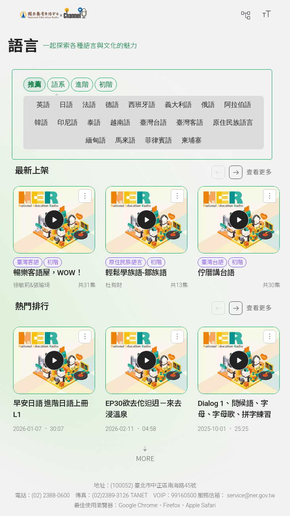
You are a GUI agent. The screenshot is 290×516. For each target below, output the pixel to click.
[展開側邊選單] (14, 14)
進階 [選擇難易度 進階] (82, 84)
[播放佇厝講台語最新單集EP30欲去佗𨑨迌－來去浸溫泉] (239, 220)
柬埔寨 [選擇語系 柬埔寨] (191, 140)
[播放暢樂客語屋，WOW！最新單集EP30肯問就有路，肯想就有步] (54, 220)
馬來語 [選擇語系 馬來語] (125, 140)
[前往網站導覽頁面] (245, 14)
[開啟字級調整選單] (266, 14)
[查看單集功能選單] (85, 336)
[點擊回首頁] (53, 14)
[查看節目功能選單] (85, 195)
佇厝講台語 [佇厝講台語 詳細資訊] (216, 272)
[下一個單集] (235, 308)
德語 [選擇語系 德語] (112, 105)
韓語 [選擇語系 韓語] (41, 122)
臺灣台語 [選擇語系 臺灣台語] (153, 122)
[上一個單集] (218, 308)
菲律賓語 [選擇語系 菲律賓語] (158, 140)
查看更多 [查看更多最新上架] (259, 172)
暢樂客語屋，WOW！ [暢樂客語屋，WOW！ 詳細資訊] (47, 272)
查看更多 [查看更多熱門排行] (259, 308)
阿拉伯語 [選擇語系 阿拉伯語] (237, 105)
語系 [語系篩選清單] (58, 84)
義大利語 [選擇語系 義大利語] (178, 105)
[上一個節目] (218, 172)
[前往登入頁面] (282, 14)
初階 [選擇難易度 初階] (106, 84)
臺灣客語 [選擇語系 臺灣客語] (189, 122)
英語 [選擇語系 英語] (43, 105)
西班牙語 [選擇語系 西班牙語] (141, 105)
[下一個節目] (235, 172)
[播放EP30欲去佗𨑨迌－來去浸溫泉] (146, 360)
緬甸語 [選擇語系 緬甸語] (96, 140)
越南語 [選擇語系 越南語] (120, 122)
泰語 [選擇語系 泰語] (94, 122)
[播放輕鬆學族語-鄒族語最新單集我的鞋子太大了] (146, 220)
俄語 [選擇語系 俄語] (208, 105)
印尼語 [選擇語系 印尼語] (67, 122)
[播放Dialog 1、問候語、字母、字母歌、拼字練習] (239, 360)
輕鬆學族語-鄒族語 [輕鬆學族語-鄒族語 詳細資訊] (135, 272)
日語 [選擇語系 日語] (66, 105)
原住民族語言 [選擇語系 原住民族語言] (233, 122)
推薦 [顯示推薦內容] (34, 84)
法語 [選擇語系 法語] (89, 105)
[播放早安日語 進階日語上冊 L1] (54, 360)
